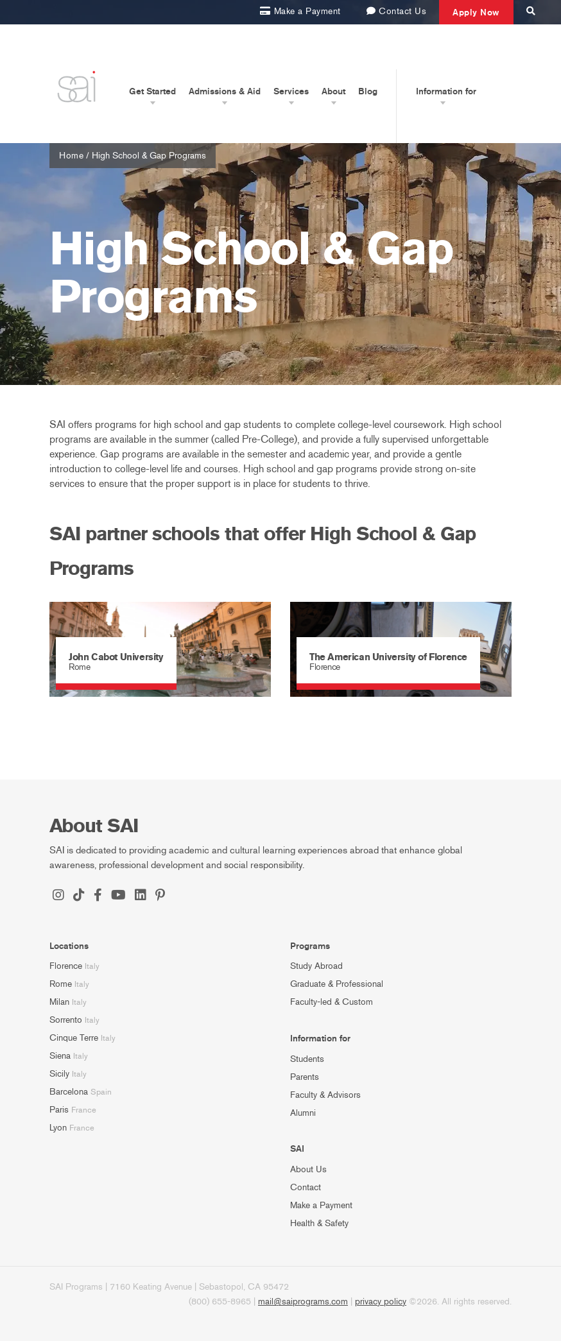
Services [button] (291, 91)
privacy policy (380, 1301)
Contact (305, 1187)
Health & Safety (319, 1223)
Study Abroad (316, 966)
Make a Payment (321, 1205)
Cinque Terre (73, 1037)
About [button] (333, 91)
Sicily (59, 1073)
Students (307, 1059)
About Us (308, 1169)
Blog (367, 91)
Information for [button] (446, 91)
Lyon (58, 1127)
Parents (304, 1077)
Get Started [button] (152, 91)
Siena (60, 1055)
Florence (65, 966)
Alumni (303, 1112)
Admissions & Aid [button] (225, 91)
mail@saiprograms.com (303, 1301)
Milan (59, 1001)
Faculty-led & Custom (331, 1001)
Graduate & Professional (336, 983)
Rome (60, 983)
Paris (59, 1109)
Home (71, 155)
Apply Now (476, 12)
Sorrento (65, 1019)
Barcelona (68, 1091)
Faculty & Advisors (325, 1094)
